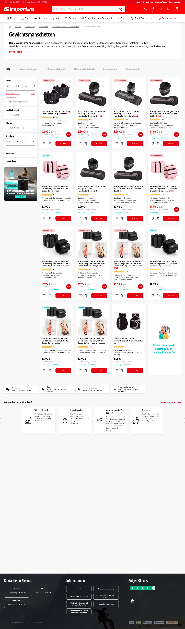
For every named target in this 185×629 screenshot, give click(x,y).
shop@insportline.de (17, 591)
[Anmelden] (168, 9)
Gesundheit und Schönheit (97, 18)
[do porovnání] (50, 143)
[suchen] (120, 9)
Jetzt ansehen (175, 2)
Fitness (11, 18)
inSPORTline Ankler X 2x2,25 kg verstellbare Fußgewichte (56, 112)
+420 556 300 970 (43, 591)
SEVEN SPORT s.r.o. (16, 603)
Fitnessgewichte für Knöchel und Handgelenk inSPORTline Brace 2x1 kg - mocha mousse (92, 340)
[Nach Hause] (10, 26)
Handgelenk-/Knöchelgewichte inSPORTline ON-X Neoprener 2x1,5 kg (128, 188)
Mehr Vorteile (171, 402)
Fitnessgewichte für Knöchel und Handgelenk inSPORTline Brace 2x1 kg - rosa (56, 188)
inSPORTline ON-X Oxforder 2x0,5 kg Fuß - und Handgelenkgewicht (126, 113)
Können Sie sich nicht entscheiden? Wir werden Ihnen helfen (164, 348)
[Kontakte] (145, 9)
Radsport (41, 18)
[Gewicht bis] (27, 141)
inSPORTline (16, 128)
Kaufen (63, 143)
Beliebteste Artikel (84, 69)
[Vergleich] (153, 9)
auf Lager (14, 115)
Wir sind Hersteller (41, 410)
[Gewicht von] (11, 141)
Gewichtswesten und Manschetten (65, 27)
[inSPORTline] (19, 9)
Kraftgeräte (43, 27)
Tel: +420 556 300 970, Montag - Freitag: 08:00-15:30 (26, 2)
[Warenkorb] (176, 9)
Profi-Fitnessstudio (142, 18)
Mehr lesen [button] (15, 51)
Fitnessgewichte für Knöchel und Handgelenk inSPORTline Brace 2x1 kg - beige (56, 340)
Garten (121, 18)
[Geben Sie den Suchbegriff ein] (84, 9)
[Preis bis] (27, 86)
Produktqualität (76, 410)
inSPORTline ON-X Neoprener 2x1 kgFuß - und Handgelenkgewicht (91, 188)
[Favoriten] (160, 9)
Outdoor (70, 18)
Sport (26, 18)
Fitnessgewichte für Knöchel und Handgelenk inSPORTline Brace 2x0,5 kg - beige (92, 263)
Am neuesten (110, 69)
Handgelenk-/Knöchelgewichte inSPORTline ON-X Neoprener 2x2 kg (164, 113)
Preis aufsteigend (29, 69)
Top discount (132, 69)
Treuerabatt (146, 410)
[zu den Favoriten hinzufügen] (44, 143)
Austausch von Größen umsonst (115, 411)
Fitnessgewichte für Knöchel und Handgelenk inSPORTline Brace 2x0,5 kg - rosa (163, 188)
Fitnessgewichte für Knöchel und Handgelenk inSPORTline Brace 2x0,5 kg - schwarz (56, 263)
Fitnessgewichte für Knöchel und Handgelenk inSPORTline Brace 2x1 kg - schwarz (163, 263)
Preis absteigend (56, 69)
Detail (63, 218)
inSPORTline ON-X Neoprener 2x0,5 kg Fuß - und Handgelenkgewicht (91, 113)
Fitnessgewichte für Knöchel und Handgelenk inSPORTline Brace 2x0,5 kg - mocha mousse (128, 264)
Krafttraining (30, 27)
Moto (56, 18)
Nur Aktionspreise (18, 102)
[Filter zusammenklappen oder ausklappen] (33, 80)
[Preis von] (11, 86)
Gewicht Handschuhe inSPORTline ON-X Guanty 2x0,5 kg (128, 340)
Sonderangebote (168, 18)
